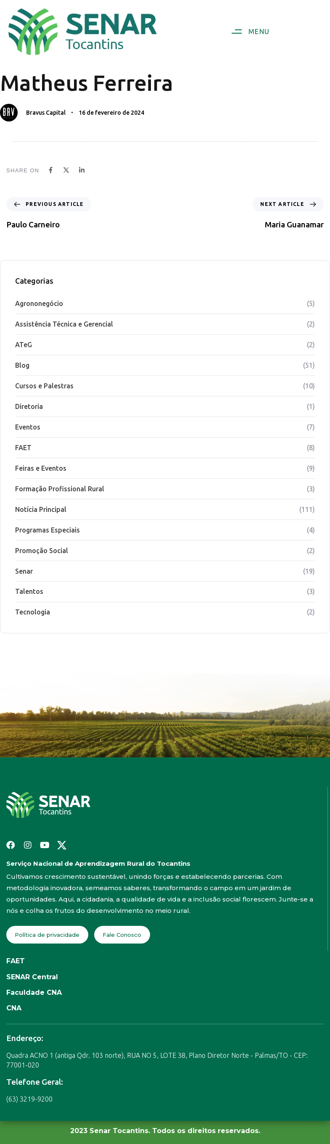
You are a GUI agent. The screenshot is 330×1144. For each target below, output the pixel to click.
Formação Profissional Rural (59, 489)
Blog (22, 365)
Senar (24, 571)
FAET (23, 447)
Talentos (29, 591)
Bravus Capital (46, 112)
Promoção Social (41, 550)
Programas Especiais (47, 530)
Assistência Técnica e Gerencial (64, 324)
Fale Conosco (122, 934)
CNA (13, 1008)
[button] (247, 31)
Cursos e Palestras (44, 386)
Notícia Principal (40, 509)
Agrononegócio (39, 303)
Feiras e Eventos (40, 468)
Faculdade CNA (34, 992)
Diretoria (29, 406)
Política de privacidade (47, 934)
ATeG (23, 344)
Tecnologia (32, 612)
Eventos (27, 427)
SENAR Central (32, 977)
